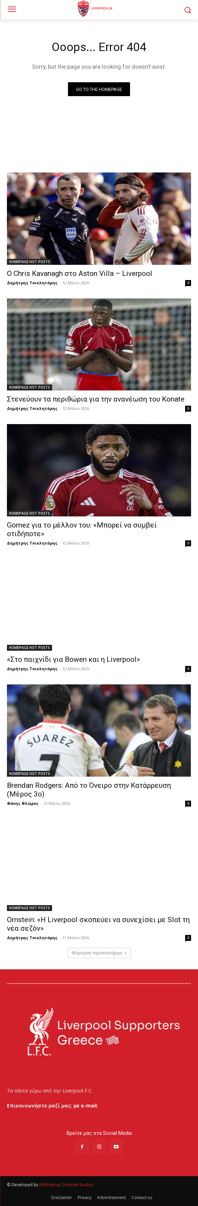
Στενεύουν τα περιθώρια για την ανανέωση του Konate (95, 399)
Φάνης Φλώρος (22, 803)
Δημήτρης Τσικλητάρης (32, 282)
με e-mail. (86, 1105)
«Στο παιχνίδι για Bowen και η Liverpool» (73, 659)
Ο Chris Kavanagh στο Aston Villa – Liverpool (79, 273)
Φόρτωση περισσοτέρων (99, 953)
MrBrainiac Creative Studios (66, 1184)
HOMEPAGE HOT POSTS (29, 261)
